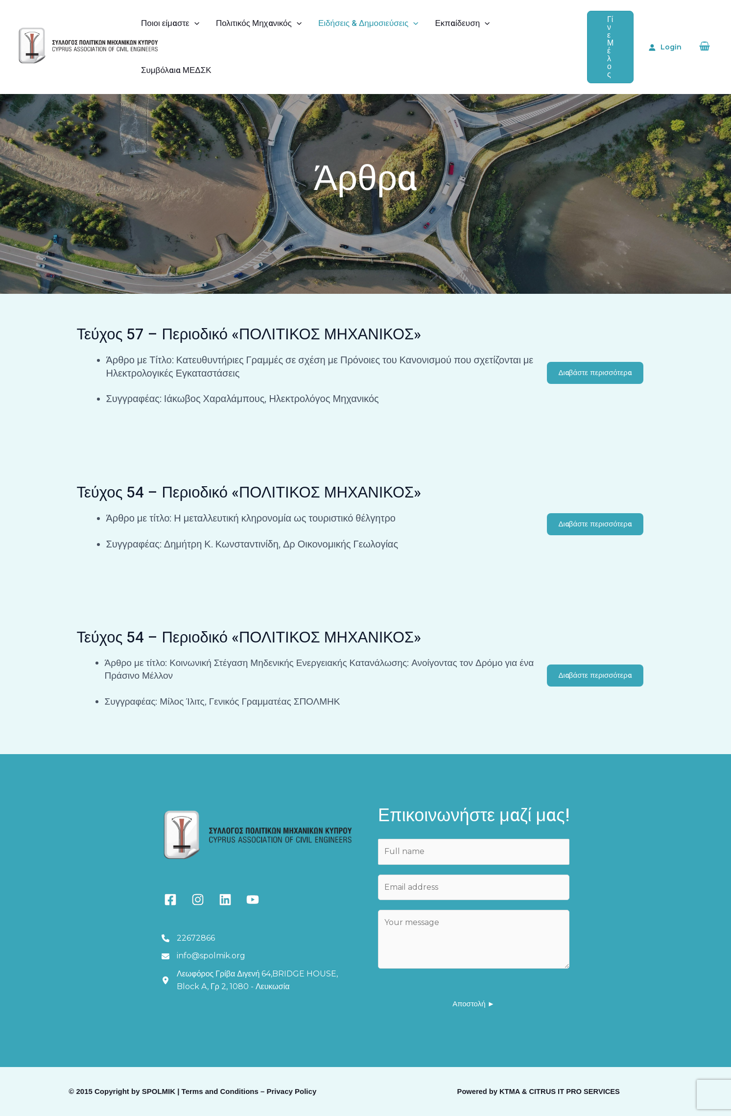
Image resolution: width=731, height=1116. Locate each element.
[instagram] (198, 899)
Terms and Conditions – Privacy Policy (249, 1091)
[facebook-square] (170, 899)
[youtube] (252, 899)
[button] (610, 47)
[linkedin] (225, 899)
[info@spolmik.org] (203, 956)
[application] (194, 23)
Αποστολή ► (473, 1003)
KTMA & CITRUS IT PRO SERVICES (559, 1091)
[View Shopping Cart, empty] (704, 47)
